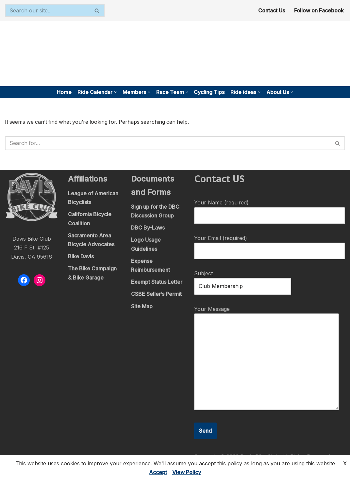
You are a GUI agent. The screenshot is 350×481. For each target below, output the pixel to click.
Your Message (266, 359)
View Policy (186, 472)
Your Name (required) (269, 209)
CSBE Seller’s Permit (156, 294)
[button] (115, 92)
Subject (242, 280)
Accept (158, 472)
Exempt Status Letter (156, 282)
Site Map (142, 306)
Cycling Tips (209, 92)
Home (64, 92)
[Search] (47, 10)
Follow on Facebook (319, 10)
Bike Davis (81, 256)
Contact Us (271, 10)
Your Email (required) (269, 244)
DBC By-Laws (148, 228)
